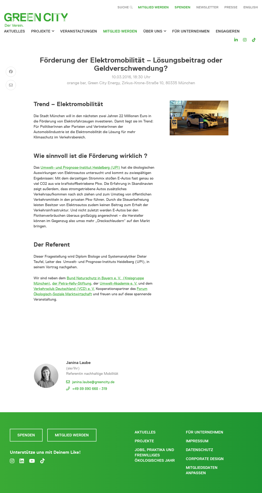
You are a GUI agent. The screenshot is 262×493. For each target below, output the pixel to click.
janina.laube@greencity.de (93, 382)
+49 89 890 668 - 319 (89, 388)
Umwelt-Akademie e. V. (118, 283)
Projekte (40, 31)
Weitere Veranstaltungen (94, 324)
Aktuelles (14, 31)
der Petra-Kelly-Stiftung (71, 283)
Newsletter (207, 7)
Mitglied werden (153, 7)
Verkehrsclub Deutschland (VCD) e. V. (64, 288)
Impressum (197, 441)
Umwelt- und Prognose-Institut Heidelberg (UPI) (80, 167)
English (250, 7)
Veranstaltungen (78, 31)
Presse (230, 7)
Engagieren (228, 31)
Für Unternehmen (204, 432)
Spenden (182, 7)
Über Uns (152, 31)
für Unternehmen (191, 31)
